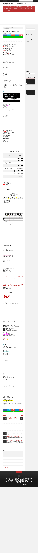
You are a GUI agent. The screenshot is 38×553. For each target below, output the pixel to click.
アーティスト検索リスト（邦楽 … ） (8, 6)
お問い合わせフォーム (9, 478)
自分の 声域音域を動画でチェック (9, 481)
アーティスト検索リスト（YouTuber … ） (28, 6)
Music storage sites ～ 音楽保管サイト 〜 (14, 3)
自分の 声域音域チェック (7, 80)
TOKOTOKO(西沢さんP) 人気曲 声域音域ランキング (14, 436)
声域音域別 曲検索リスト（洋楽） (18, 8)
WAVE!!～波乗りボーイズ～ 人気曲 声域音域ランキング (9, 418)
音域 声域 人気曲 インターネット (7, 33)
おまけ (5, 87)
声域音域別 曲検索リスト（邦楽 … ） (8, 8)
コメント (4, 450)
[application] (30, 81)
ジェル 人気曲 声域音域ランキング (8, 81)
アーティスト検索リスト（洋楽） (18, 6)
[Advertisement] (19, 19)
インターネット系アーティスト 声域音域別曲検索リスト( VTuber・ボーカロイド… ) (13, 86)
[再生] (26, 83)
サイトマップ (31, 481)
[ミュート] (32, 83)
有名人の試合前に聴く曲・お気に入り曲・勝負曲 (10, 10)
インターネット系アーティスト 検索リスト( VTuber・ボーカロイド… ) (13, 84)
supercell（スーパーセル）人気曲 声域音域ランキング (14, 440)
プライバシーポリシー (19, 482)
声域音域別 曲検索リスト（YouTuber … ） (29, 8)
